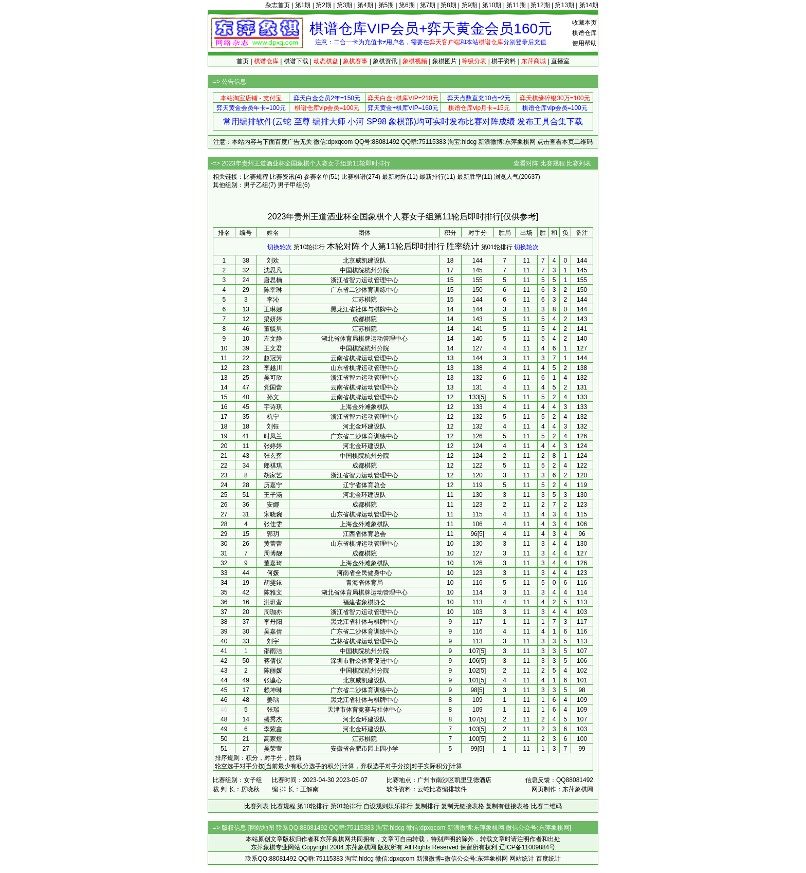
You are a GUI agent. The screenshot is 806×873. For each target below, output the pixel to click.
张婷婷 (273, 446)
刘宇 (273, 641)
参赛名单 (316, 176)
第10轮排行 (309, 247)
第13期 (564, 5)
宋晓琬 (273, 514)
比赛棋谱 (353, 176)
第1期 (303, 5)
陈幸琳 (273, 289)
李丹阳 (273, 621)
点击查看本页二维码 (565, 141)
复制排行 (427, 806)
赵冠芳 (273, 358)
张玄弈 (273, 455)
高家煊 (273, 738)
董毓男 (273, 328)
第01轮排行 (496, 247)
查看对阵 (526, 163)
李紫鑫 (273, 729)
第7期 (428, 5)
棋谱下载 (296, 61)
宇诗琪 (273, 407)
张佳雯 (273, 524)
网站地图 (262, 827)
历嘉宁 (273, 485)
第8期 (448, 5)
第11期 (515, 5)
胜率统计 (462, 246)
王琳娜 (273, 309)
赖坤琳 (273, 690)
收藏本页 (584, 22)
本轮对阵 (343, 246)
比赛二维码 (546, 806)
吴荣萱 (273, 748)
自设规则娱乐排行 (388, 806)
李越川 (273, 368)
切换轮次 (279, 247)
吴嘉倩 (273, 631)
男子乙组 (256, 185)
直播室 (560, 61)
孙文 (273, 397)
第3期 (345, 5)
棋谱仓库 (584, 32)
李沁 (273, 299)
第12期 (539, 5)
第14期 (588, 5)
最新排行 (431, 176)
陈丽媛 (273, 670)
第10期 (491, 5)
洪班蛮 (273, 602)
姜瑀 (273, 699)
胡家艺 (273, 475)
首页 (242, 61)
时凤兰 (273, 436)
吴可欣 (273, 377)
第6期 (407, 5)
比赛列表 (578, 163)
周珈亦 (273, 612)
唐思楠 (273, 280)
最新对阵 (394, 176)
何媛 (273, 573)
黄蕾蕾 (273, 543)
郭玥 (273, 533)
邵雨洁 (273, 651)
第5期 (386, 5)
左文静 (273, 338)
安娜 (273, 504)
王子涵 (273, 494)
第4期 (365, 5)
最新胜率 (469, 176)
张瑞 (273, 709)
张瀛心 (273, 680)
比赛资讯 (282, 176)
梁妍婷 (273, 319)
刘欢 (273, 260)
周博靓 (273, 553)
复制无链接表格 (462, 806)
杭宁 (273, 416)
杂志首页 (277, 5)
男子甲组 (290, 185)
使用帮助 (584, 43)
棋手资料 (503, 61)
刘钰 (273, 426)
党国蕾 (273, 387)
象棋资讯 (385, 61)
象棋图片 (444, 61)
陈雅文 (273, 592)
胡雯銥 (273, 582)
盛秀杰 (273, 719)
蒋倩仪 (273, 660)
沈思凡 (273, 270)
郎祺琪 (273, 465)
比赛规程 (552, 163)
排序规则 (227, 757)
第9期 (470, 5)
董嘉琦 (273, 563)
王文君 (273, 348)
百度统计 (548, 858)
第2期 (324, 5)
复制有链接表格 (507, 806)
